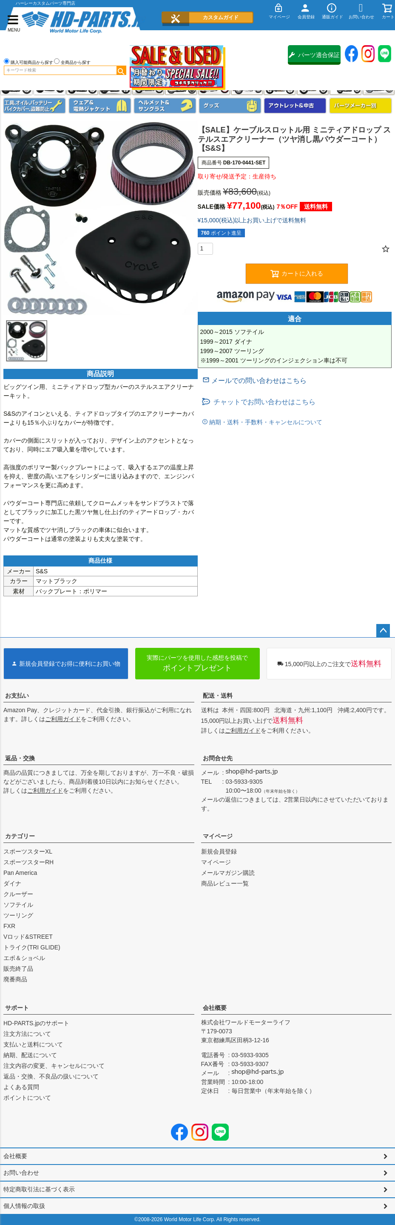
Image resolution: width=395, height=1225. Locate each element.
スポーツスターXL (27, 851)
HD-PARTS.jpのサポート (36, 1023)
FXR (9, 926)
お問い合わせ (21, 1172)
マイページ (218, 836)
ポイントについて (27, 1097)
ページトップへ (383, 631)
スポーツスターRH (28, 862)
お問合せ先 (218, 758)
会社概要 (215, 1007)
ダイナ (12, 883)
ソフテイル (18, 904)
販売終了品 (18, 968)
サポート (17, 1007)
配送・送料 (218, 695)
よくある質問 (21, 1087)
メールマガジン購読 (228, 872)
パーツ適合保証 (314, 55)
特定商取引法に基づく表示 (39, 1189)
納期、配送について (30, 1055)
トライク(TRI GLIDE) (31, 947)
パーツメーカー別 (360, 105)
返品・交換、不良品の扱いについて (51, 1076)
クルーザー (18, 894)
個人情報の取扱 (24, 1205)
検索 (121, 70)
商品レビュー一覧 (225, 883)
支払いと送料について (33, 1044)
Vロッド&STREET (28, 936)
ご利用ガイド (63, 719)
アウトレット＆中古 (295, 105)
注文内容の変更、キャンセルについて (54, 1065)
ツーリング (18, 915)
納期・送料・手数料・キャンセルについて (265, 422)
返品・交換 (20, 758)
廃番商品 (15, 979)
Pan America (20, 872)
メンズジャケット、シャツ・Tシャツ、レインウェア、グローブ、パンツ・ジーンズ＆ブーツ (100, 105)
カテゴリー (20, 836)
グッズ (230, 105)
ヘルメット (165, 105)
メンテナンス (34, 105)
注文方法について (27, 1033)
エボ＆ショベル (24, 958)
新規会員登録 (219, 851)
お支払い (17, 695)
